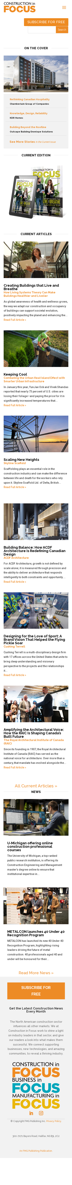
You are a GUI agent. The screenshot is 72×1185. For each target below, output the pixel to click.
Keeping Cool (36, 377)
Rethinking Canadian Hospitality (36, 102)
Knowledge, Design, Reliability (36, 116)
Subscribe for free (46, 22)
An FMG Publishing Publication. (36, 1151)
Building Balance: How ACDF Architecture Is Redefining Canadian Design (36, 552)
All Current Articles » (36, 785)
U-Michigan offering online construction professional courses (30, 846)
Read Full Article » (15, 319)
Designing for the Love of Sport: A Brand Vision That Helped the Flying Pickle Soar (36, 641)
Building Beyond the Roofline (36, 130)
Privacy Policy (53, 1121)
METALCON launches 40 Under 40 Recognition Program (36, 933)
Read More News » (36, 973)
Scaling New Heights (36, 461)
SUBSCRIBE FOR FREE (36, 990)
